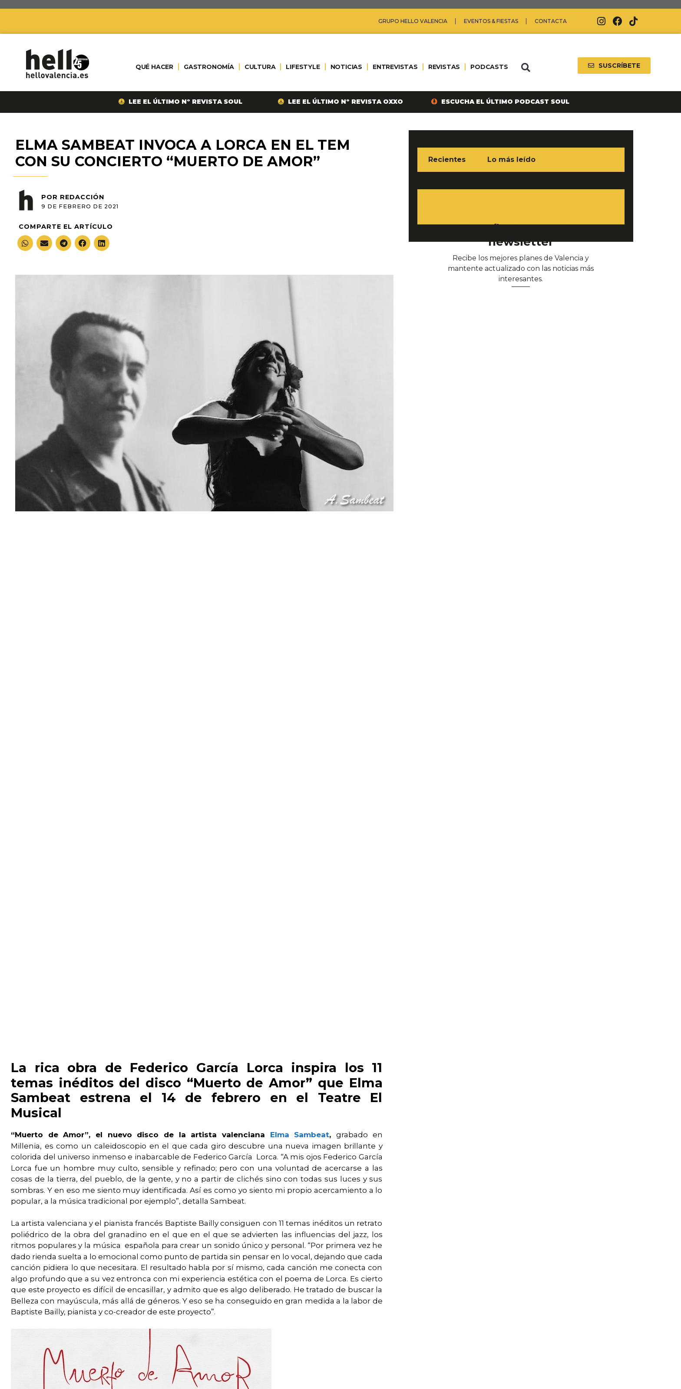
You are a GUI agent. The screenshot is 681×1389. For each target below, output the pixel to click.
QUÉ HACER (154, 67)
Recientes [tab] (447, 159)
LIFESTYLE (303, 67)
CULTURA (260, 67)
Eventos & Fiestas (491, 21)
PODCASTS (489, 67)
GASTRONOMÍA (209, 67)
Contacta (551, 21)
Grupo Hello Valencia (412, 21)
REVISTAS (444, 67)
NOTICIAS (346, 67)
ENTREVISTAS (395, 67)
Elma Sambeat (300, 1134)
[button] (525, 68)
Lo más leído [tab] (511, 159)
